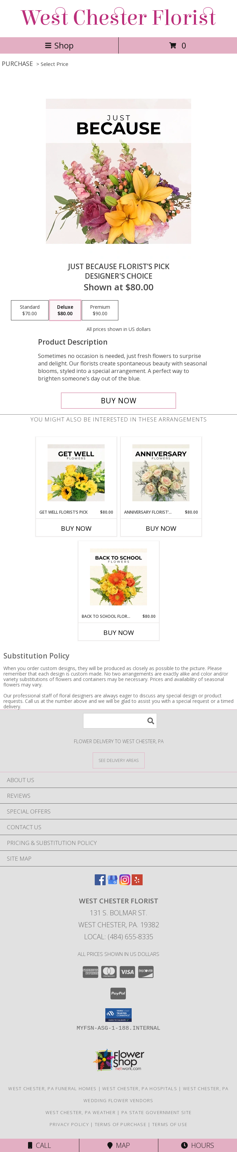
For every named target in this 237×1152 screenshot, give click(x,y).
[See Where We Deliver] (119, 760)
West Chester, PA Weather (80, 1112)
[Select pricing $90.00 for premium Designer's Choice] (100, 310)
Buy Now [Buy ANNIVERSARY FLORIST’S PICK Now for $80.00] (161, 528)
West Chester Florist (119, 18)
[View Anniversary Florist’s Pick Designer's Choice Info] (160, 473)
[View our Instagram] (124, 883)
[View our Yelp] (137, 883)
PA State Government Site (156, 1112)
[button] (118, 1015)
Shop (59, 45)
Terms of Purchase (120, 1124)
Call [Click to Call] (39, 1145)
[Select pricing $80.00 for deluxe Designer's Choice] (65, 310)
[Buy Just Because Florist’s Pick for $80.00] (118, 400)
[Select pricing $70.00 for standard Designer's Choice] (29, 310)
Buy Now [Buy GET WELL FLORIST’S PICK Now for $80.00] (76, 528)
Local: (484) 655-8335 (118, 936)
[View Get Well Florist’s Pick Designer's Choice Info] (76, 473)
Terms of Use (170, 1124)
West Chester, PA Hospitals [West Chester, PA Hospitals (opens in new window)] (139, 1088)
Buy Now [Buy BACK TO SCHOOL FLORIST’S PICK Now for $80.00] (118, 632)
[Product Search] (120, 720)
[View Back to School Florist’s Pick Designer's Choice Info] (118, 577)
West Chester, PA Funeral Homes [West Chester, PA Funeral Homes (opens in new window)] (52, 1088)
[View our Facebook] (100, 883)
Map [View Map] (118, 1145)
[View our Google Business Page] (112, 883)
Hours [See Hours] (197, 1145)
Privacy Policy (69, 1124)
